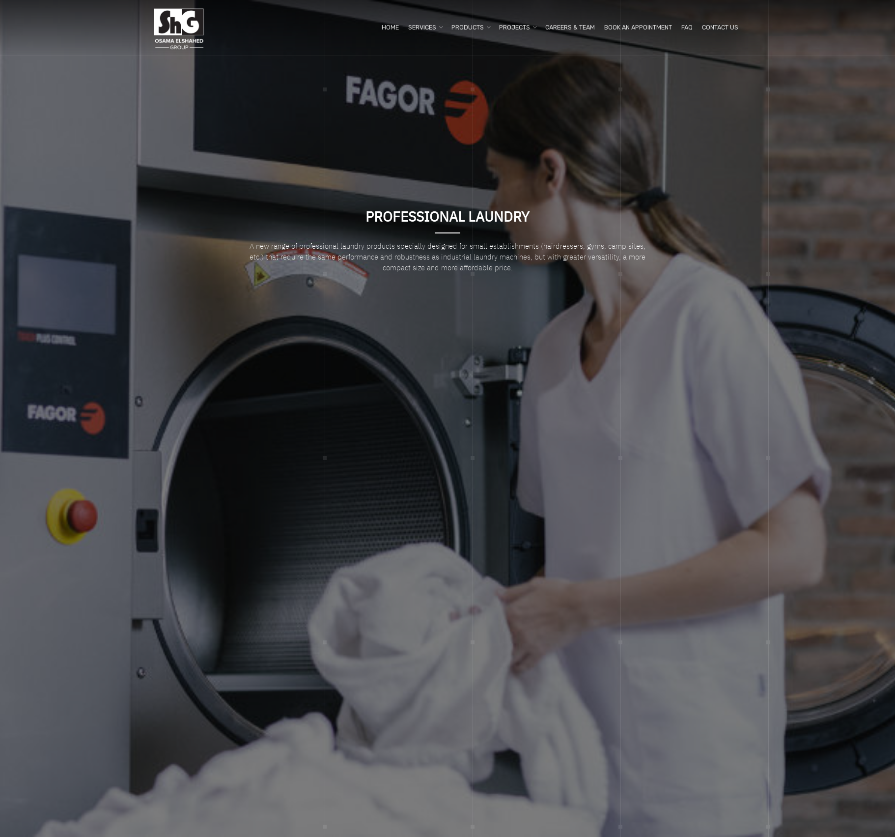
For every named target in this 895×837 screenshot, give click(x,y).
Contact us (720, 27)
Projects (514, 27)
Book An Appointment (638, 27)
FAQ (687, 27)
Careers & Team (570, 27)
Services (422, 27)
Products (467, 27)
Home (390, 27)
